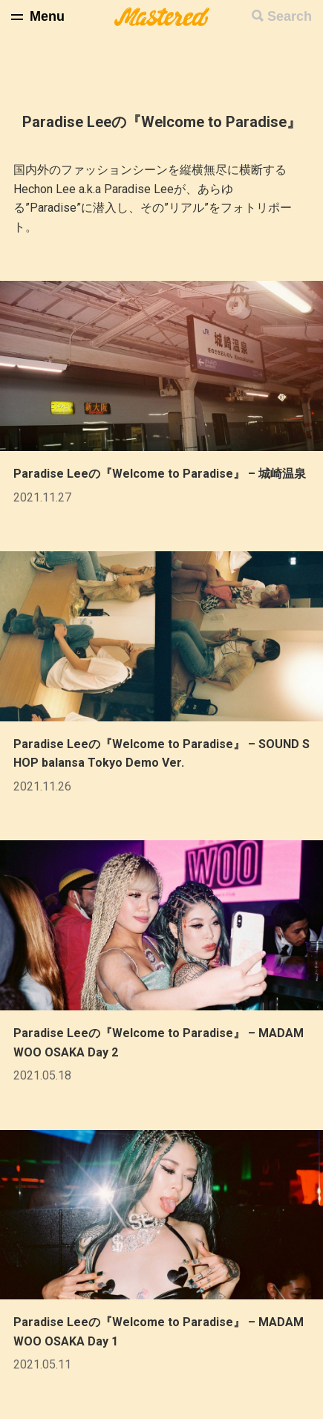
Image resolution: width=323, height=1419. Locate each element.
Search (289, 16)
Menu (47, 16)
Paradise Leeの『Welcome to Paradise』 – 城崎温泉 (159, 474)
